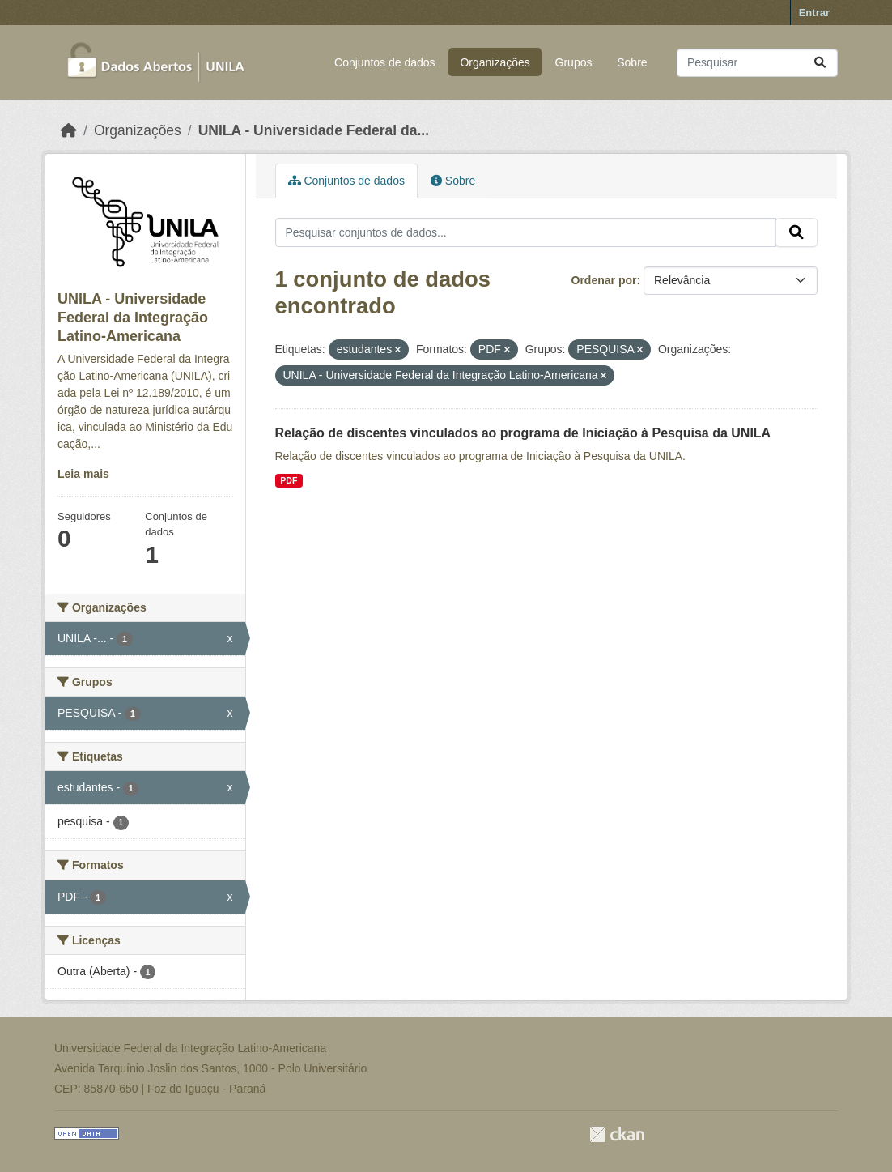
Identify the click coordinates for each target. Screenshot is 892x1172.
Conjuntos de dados (384, 62)
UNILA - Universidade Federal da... (313, 130)
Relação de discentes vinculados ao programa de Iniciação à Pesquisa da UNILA (523, 433)
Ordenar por (604, 280)
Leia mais (83, 473)
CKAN (616, 1134)
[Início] (69, 130)
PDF (288, 480)
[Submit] (820, 63)
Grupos (574, 62)
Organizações (494, 62)
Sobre (632, 62)
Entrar (814, 12)
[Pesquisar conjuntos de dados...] (757, 63)
